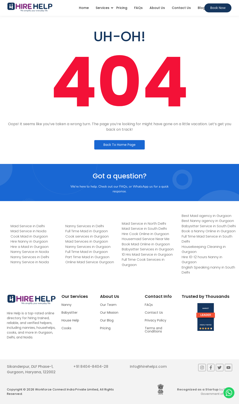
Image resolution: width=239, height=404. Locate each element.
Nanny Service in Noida (30, 251)
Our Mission (109, 312)
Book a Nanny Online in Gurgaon (209, 231)
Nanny (66, 304)
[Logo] (30, 7)
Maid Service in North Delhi (144, 223)
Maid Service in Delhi (28, 226)
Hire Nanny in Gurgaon (29, 241)
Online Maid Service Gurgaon (89, 262)
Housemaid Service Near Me (146, 238)
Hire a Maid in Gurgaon (30, 246)
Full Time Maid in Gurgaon (86, 231)
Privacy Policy (155, 320)
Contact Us (181, 8)
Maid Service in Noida (28, 231)
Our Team (108, 304)
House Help (70, 320)
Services (102, 8)
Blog (201, 8)
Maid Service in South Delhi (144, 228)
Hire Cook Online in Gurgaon (145, 233)
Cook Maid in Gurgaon (29, 236)
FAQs (138, 8)
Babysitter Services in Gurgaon (148, 249)
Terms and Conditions (153, 330)
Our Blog (107, 320)
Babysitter (69, 312)
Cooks (66, 328)
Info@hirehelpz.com (148, 366)
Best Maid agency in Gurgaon (206, 215)
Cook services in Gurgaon (87, 236)
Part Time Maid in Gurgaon (87, 257)
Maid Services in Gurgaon (86, 241)
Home (84, 8)
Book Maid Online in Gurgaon (146, 244)
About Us (157, 8)
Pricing (121, 8)
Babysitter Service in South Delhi (209, 226)
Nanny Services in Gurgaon (88, 246)
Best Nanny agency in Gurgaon (208, 220)
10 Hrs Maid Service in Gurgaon (147, 254)
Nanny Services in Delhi (30, 257)
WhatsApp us (143, 186)
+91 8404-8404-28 (90, 366)
